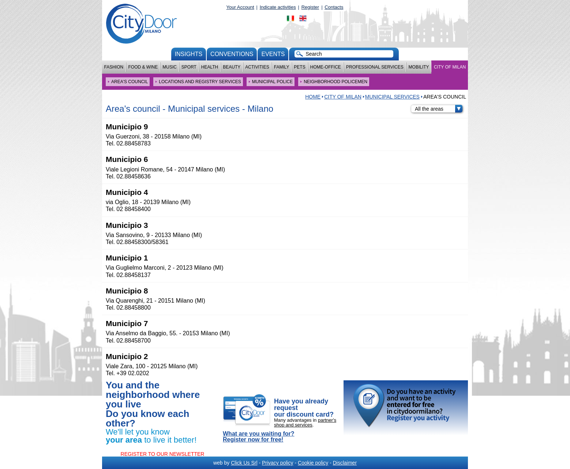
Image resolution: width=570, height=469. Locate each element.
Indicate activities (278, 7)
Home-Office (325, 67)
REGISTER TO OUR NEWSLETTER (163, 454)
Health (209, 67)
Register (310, 7)
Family (281, 67)
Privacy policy (277, 463)
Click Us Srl (244, 463)
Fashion (114, 67)
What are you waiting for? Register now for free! (259, 437)
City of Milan (450, 67)
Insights (189, 54)
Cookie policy (313, 463)
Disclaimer (345, 463)
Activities (257, 67)
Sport (188, 67)
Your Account (240, 7)
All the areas (438, 108)
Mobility (419, 67)
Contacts (334, 7)
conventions (231, 54)
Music (169, 67)
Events (273, 54)
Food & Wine (143, 67)
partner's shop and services (305, 422)
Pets (299, 67)
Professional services (375, 67)
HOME (312, 97)
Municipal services (392, 97)
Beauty (231, 67)
